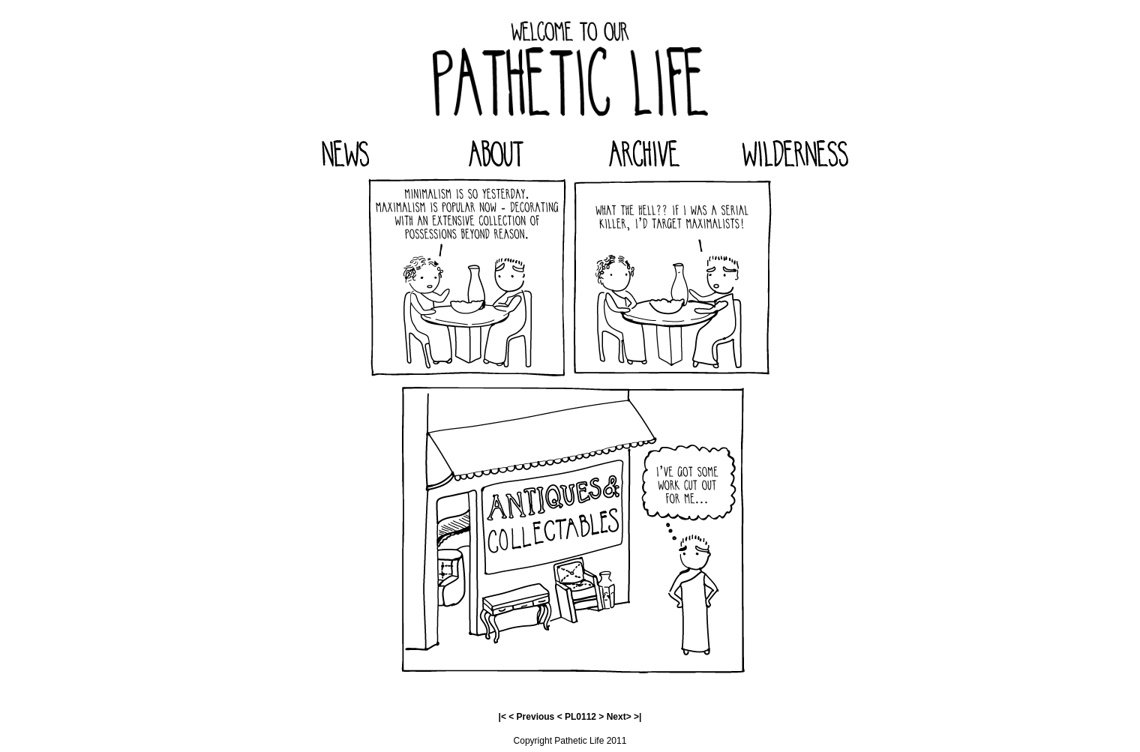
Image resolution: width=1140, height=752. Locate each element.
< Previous (531, 717)
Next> (619, 717)
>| (637, 717)
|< (502, 717)
